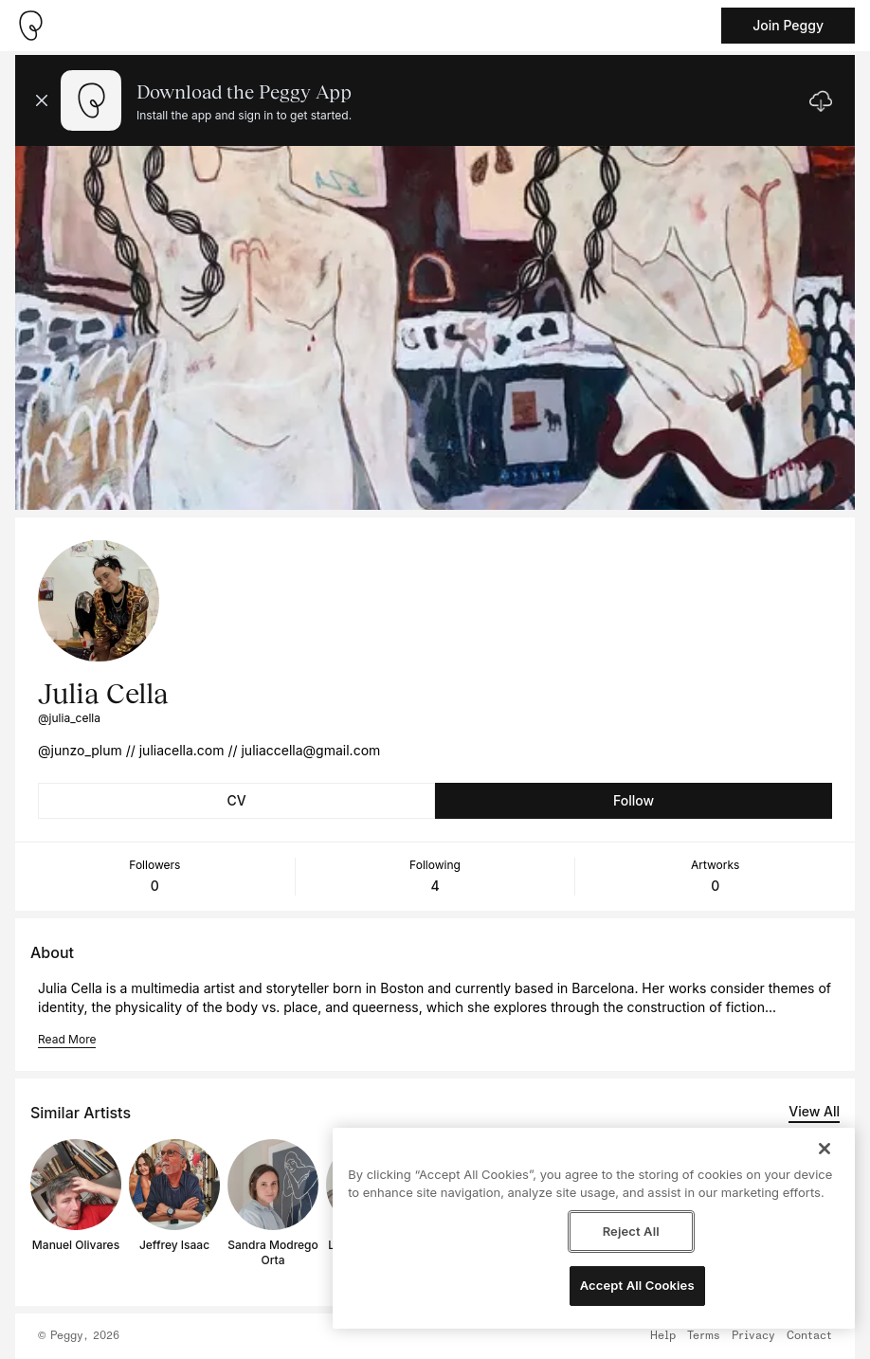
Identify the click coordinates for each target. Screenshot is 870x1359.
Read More (67, 1039)
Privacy (753, 1336)
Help (663, 1336)
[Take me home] (30, 25)
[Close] (824, 1148)
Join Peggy (788, 25)
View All (814, 1111)
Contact (809, 1336)
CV (236, 800)
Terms (703, 1336)
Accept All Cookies (637, 1285)
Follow (633, 800)
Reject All (631, 1231)
